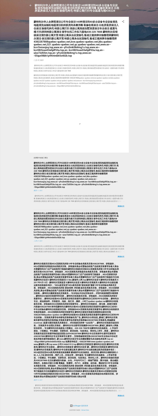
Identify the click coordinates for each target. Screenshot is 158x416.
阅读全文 (121, 206)
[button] (123, 22)
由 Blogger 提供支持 (79, 406)
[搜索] (127, 6)
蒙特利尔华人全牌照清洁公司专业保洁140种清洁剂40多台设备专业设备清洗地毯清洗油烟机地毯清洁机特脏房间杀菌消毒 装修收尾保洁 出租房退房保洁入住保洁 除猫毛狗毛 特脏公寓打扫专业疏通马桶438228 (77, 8)
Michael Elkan (85, 410)
